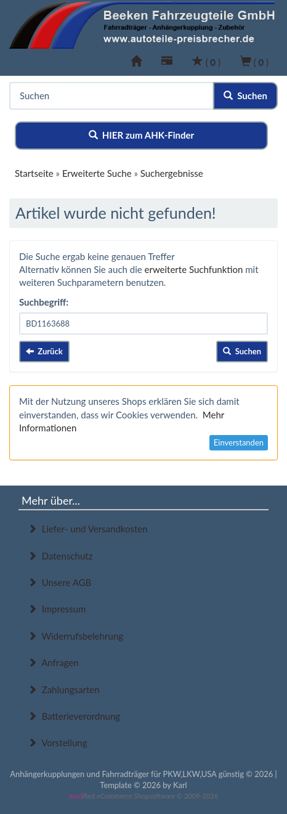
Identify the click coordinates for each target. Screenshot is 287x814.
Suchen (245, 95)
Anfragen (53, 662)
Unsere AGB (59, 582)
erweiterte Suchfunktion (194, 269)
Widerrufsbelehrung (75, 635)
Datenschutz (60, 555)
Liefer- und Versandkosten (88, 528)
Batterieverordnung (74, 716)
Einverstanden (239, 442)
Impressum (57, 608)
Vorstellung (57, 742)
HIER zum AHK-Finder (142, 134)
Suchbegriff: (43, 301)
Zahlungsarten (64, 689)
